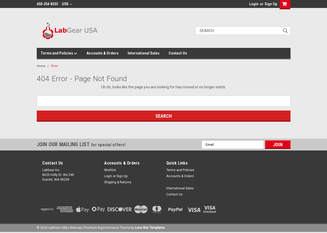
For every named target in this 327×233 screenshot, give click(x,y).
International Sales (143, 53)
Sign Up (271, 4)
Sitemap (75, 228)
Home (41, 66)
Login (254, 4)
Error (54, 66)
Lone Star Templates (150, 228)
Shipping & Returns (117, 182)
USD (67, 4)
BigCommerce (108, 228)
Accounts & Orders (102, 53)
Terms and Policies (59, 53)
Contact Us (178, 53)
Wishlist (110, 170)
